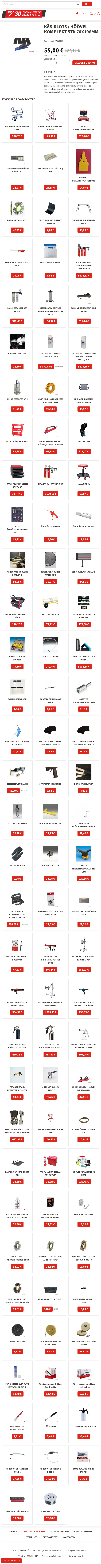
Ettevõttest (50, 1537)
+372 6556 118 (32, 1556)
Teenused (31, 1537)
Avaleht (14, 1531)
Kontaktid (69, 1537)
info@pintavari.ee (57, 1556)
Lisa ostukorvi (84, 63)
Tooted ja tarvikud (35, 1531)
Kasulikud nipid (83, 1531)
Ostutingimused (75, 1556)
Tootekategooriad (11, 1561)
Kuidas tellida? (60, 1531)
